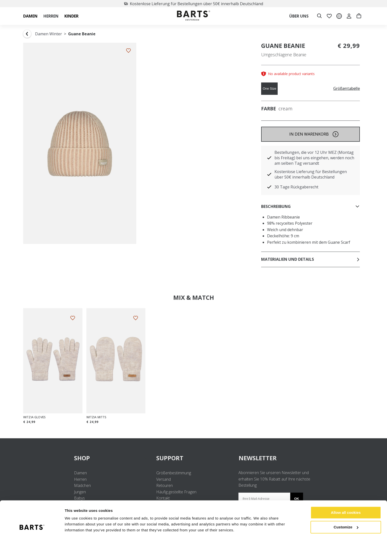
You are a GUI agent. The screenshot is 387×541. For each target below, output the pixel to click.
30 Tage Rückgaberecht (296, 187)
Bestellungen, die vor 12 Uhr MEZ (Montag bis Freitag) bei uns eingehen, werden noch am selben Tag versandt (314, 158)
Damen (80, 473)
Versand (163, 479)
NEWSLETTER (258, 458)
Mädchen (82, 485)
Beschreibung (310, 206)
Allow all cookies (346, 500)
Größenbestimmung (173, 473)
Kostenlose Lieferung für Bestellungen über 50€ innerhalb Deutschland (193, 3)
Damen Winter (48, 34)
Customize (346, 514)
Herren (80, 479)
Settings (72, 531)
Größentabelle (346, 88)
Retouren (164, 485)
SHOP (111, 458)
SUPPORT (193, 458)
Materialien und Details (310, 259)
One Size (269, 88)
